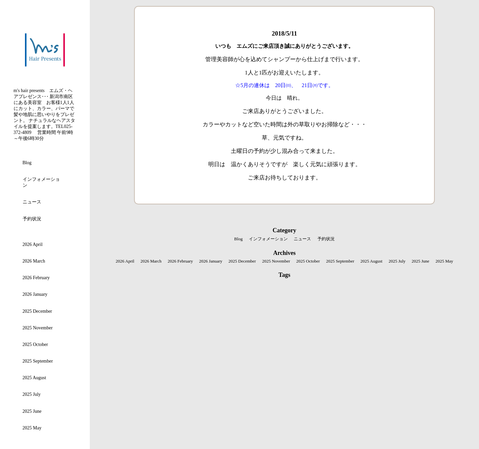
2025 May (32, 427)
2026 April (33, 244)
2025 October (35, 344)
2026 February (36, 277)
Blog (27, 162)
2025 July (32, 394)
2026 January (35, 294)
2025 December (37, 311)
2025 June (32, 411)
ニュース (32, 201)
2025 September (38, 361)
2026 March (34, 261)
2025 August (34, 377)
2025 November (38, 327)
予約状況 (32, 218)
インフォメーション (41, 182)
